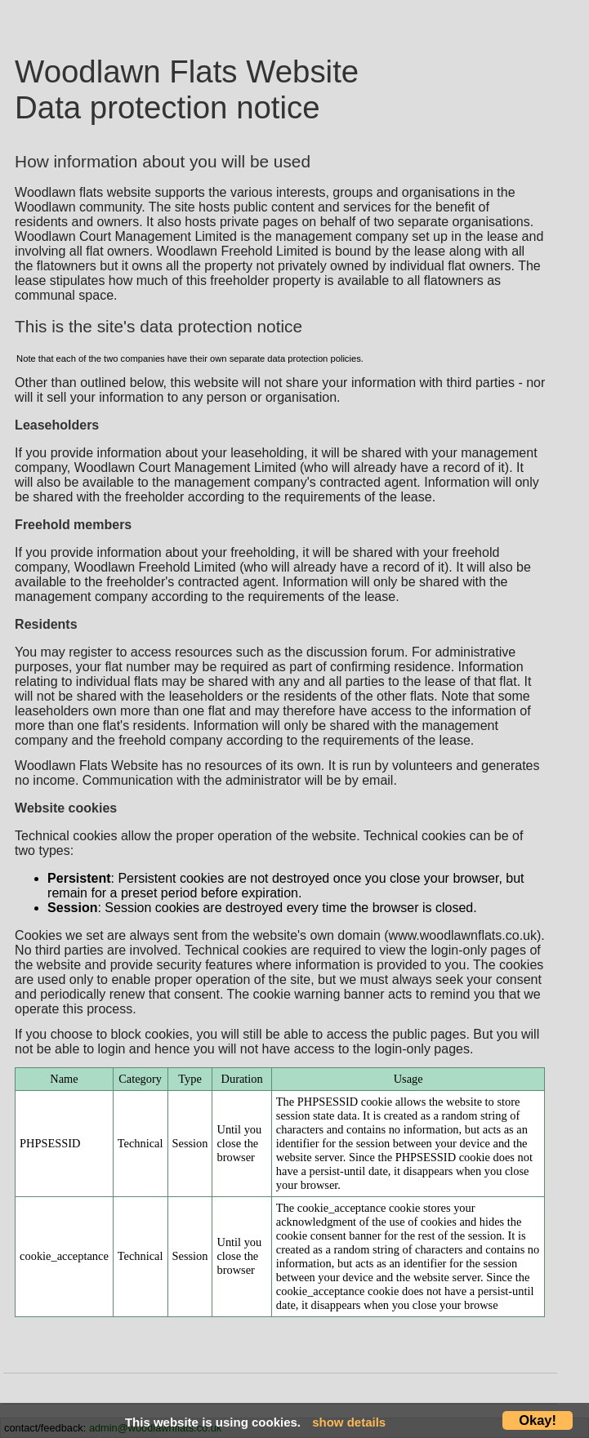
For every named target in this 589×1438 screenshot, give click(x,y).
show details (349, 1422)
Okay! (537, 1420)
